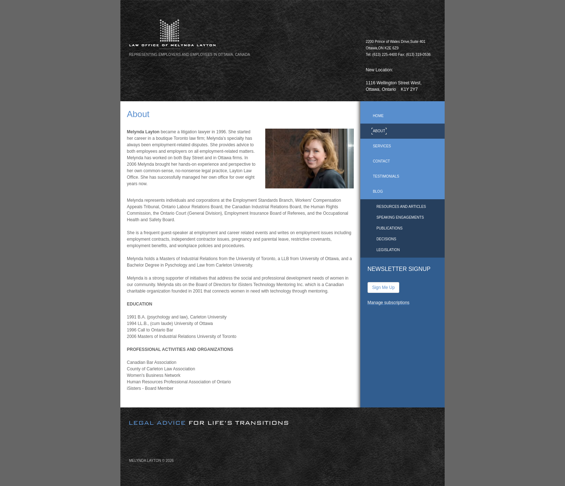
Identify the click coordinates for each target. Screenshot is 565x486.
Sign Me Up (383, 287)
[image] (309, 158)
